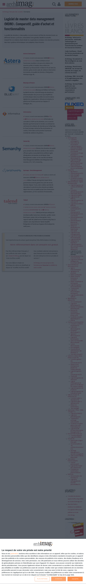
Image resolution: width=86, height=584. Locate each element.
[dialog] (43, 561)
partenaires (14, 553)
